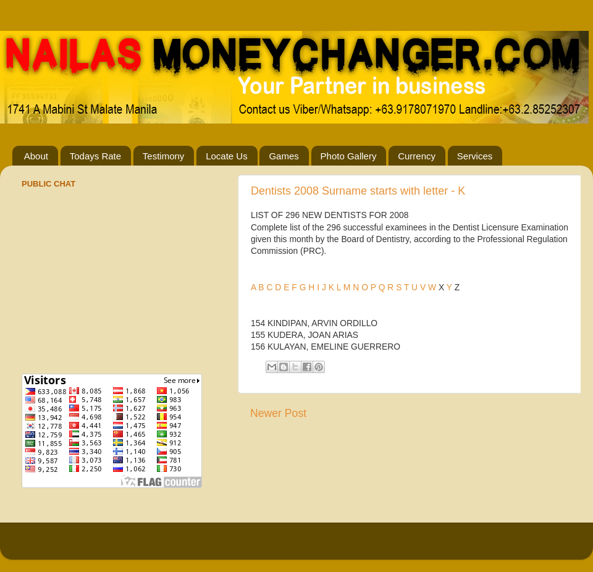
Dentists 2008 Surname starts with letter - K (358, 191)
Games (283, 156)
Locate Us (227, 156)
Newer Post (278, 413)
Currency (416, 156)
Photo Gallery (349, 156)
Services (475, 156)
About (36, 156)
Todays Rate (95, 156)
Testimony (164, 156)
